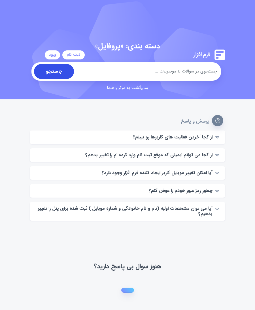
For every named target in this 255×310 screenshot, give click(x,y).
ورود (52, 55)
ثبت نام (73, 55)
